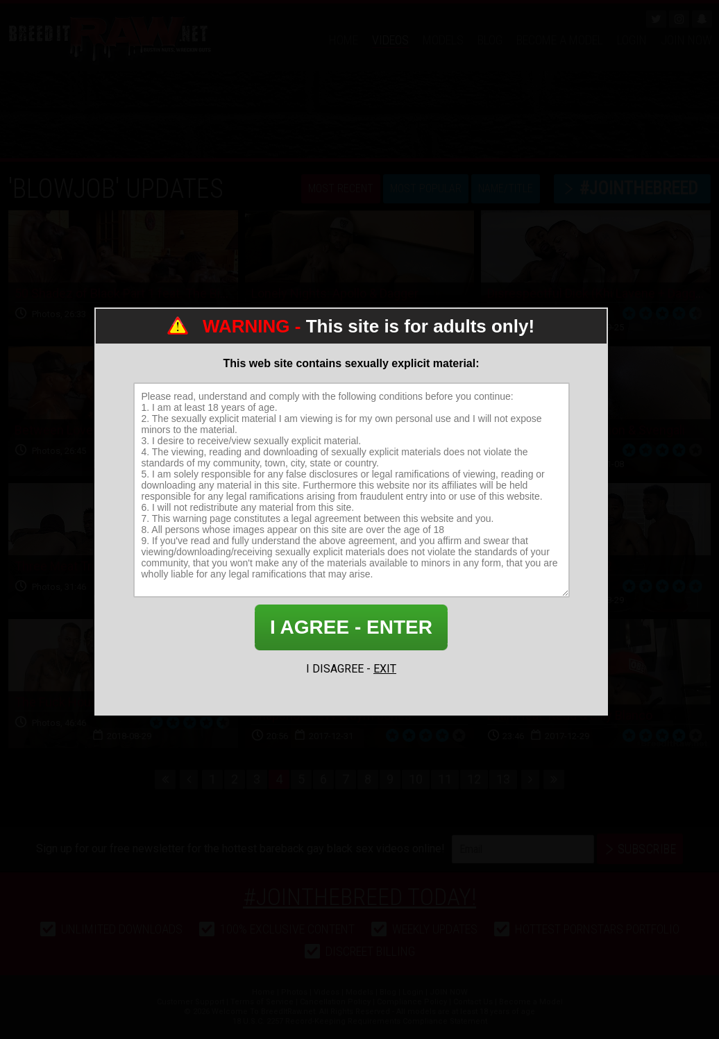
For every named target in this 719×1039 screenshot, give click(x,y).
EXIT (384, 668)
